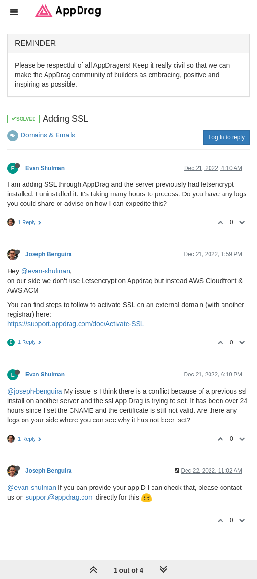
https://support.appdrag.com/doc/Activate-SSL (75, 324)
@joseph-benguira (34, 391)
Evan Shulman (45, 168)
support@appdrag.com (59, 497)
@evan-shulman (45, 271)
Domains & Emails (48, 135)
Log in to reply (227, 137)
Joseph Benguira (48, 254)
